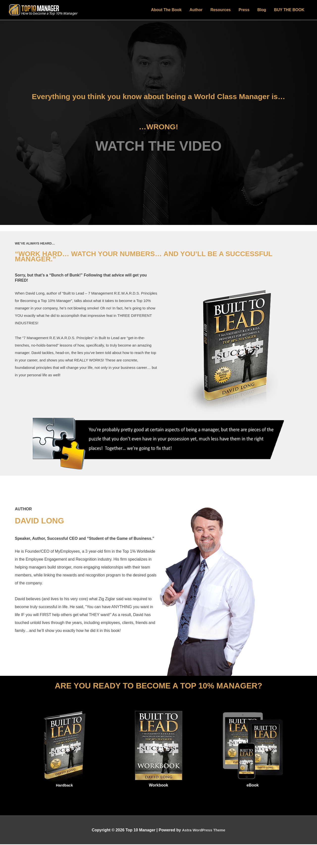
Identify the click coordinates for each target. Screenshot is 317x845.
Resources (221, 10)
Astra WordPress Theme (204, 831)
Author (195, 10)
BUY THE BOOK (289, 10)
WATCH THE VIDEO (158, 146)
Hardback (64, 786)
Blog (261, 10)
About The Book (166, 10)
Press (243, 10)
